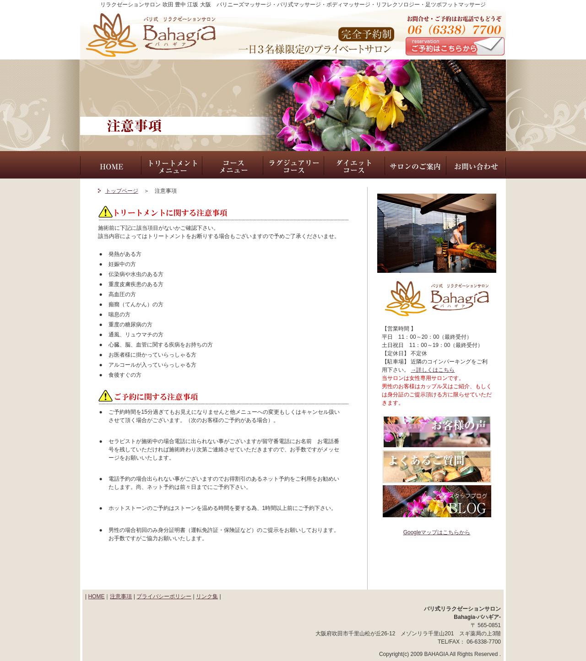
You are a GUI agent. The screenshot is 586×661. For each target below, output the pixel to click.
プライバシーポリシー (163, 596)
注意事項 (121, 596)
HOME (96, 596)
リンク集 (207, 596)
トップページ (121, 191)
